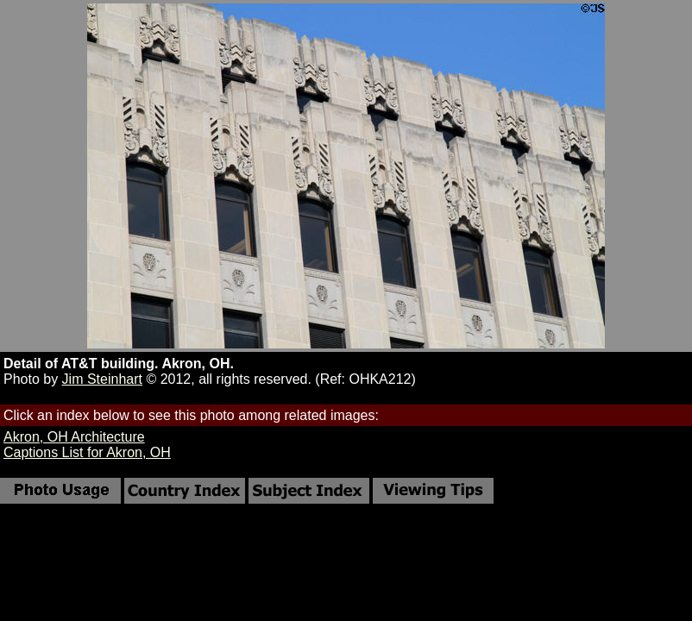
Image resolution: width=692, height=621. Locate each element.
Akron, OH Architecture (74, 437)
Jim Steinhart (102, 379)
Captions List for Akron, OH (87, 452)
